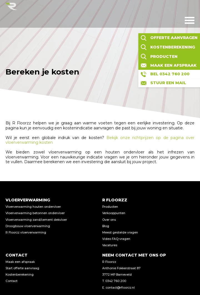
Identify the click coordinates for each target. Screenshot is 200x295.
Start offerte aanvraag (22, 268)
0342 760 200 (115, 281)
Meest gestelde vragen (120, 232)
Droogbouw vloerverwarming (28, 226)
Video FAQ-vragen (116, 239)
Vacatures (109, 245)
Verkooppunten (113, 213)
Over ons (109, 220)
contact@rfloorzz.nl (120, 287)
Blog (105, 226)
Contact (12, 281)
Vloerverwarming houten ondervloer (33, 207)
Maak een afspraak (20, 262)
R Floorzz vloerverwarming (26, 232)
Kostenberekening (20, 274)
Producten (110, 207)
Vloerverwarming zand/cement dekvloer (36, 220)
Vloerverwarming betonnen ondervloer (35, 213)
